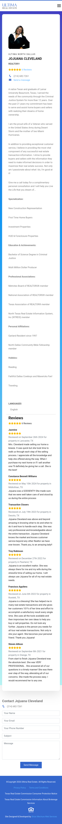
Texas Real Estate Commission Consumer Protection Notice (31, 793)
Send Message (31, 765)
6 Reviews (20, 69)
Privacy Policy (20, 788)
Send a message (21, 80)
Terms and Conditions (38, 788)
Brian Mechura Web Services (44, 816)
